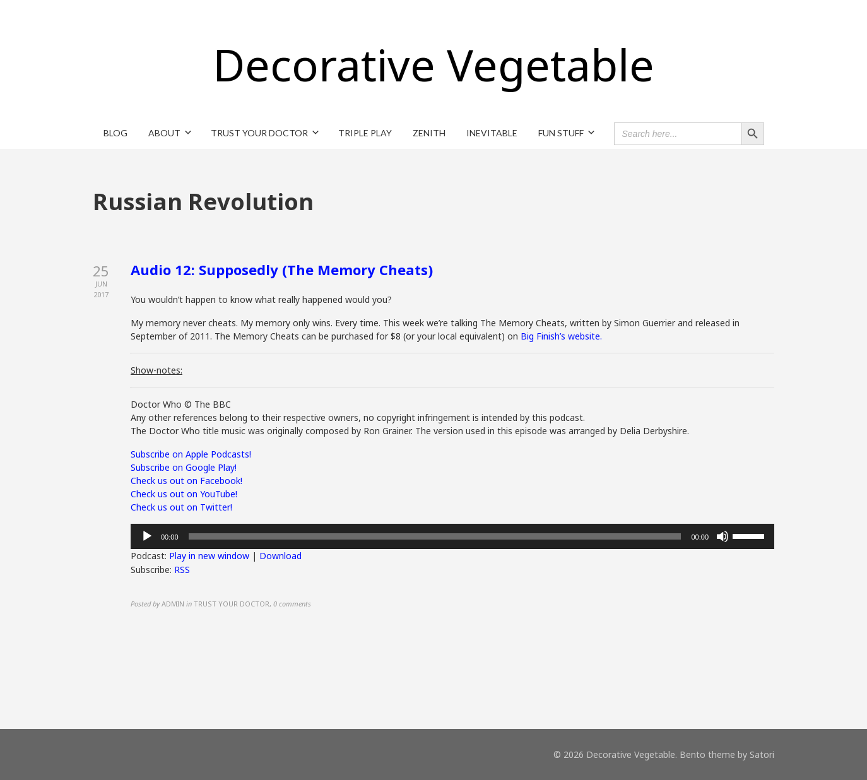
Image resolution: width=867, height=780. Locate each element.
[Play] (147, 536)
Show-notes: (156, 370)
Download (280, 556)
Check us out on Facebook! (186, 481)
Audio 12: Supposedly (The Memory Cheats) (282, 269)
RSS (182, 570)
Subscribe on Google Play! (184, 467)
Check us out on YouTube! (184, 494)
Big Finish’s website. (561, 336)
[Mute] (722, 536)
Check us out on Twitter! (181, 507)
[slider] (435, 536)
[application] (452, 536)
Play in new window (209, 556)
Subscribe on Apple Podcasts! (191, 454)
